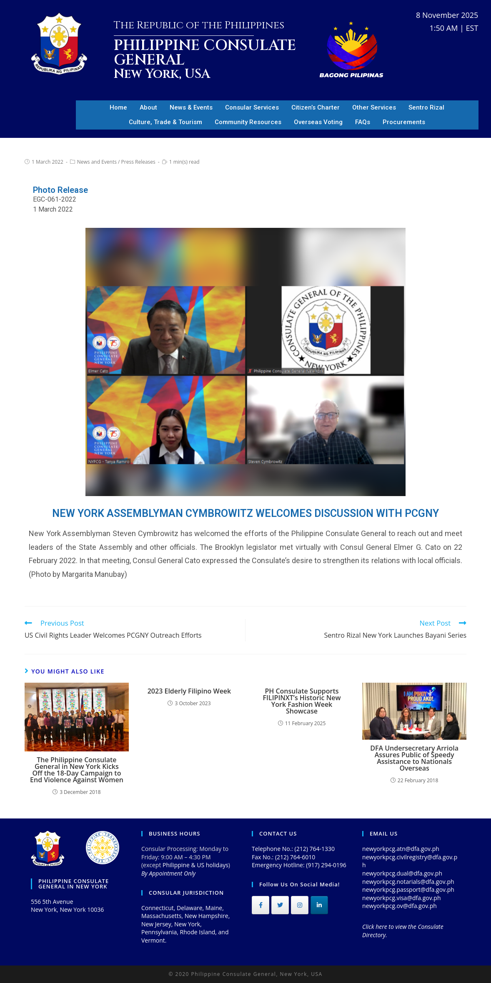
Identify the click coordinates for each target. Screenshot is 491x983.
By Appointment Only (168, 873)
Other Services (374, 107)
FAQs (362, 122)
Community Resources (248, 122)
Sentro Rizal (426, 107)
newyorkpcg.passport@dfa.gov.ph (408, 889)
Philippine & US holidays (195, 865)
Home (118, 107)
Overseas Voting (318, 122)
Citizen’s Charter (315, 107)
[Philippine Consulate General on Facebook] (260, 905)
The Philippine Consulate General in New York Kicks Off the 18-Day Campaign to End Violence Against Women (76, 769)
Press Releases (138, 161)
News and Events (97, 161)
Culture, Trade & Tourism (165, 122)
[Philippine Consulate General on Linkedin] (319, 905)
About (148, 107)
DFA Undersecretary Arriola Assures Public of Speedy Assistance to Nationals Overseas (414, 758)
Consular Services (252, 107)
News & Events (191, 107)
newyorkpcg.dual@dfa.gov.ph (402, 873)
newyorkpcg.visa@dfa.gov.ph (401, 898)
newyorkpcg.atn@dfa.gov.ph (400, 849)
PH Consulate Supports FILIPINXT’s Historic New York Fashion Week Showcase (302, 701)
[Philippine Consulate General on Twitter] (280, 905)
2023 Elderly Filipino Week (189, 691)
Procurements (404, 122)
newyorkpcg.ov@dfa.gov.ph (399, 906)
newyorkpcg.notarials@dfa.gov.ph (408, 882)
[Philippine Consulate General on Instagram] (299, 905)
